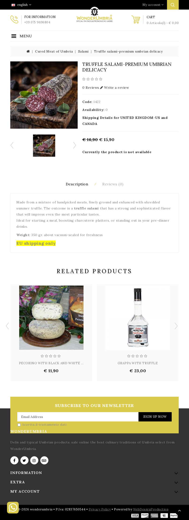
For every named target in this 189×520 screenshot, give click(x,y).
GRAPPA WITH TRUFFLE (138, 363)
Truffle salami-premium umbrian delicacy (128, 51)
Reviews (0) (113, 183)
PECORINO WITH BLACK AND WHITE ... (51, 363)
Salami (83, 51)
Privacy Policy (100, 509)
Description (77, 183)
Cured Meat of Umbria (54, 51)
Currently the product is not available (116, 152)
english (21, 5)
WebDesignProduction (151, 509)
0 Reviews (90, 87)
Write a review (114, 87)
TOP (179, 510)
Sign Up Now (155, 416)
